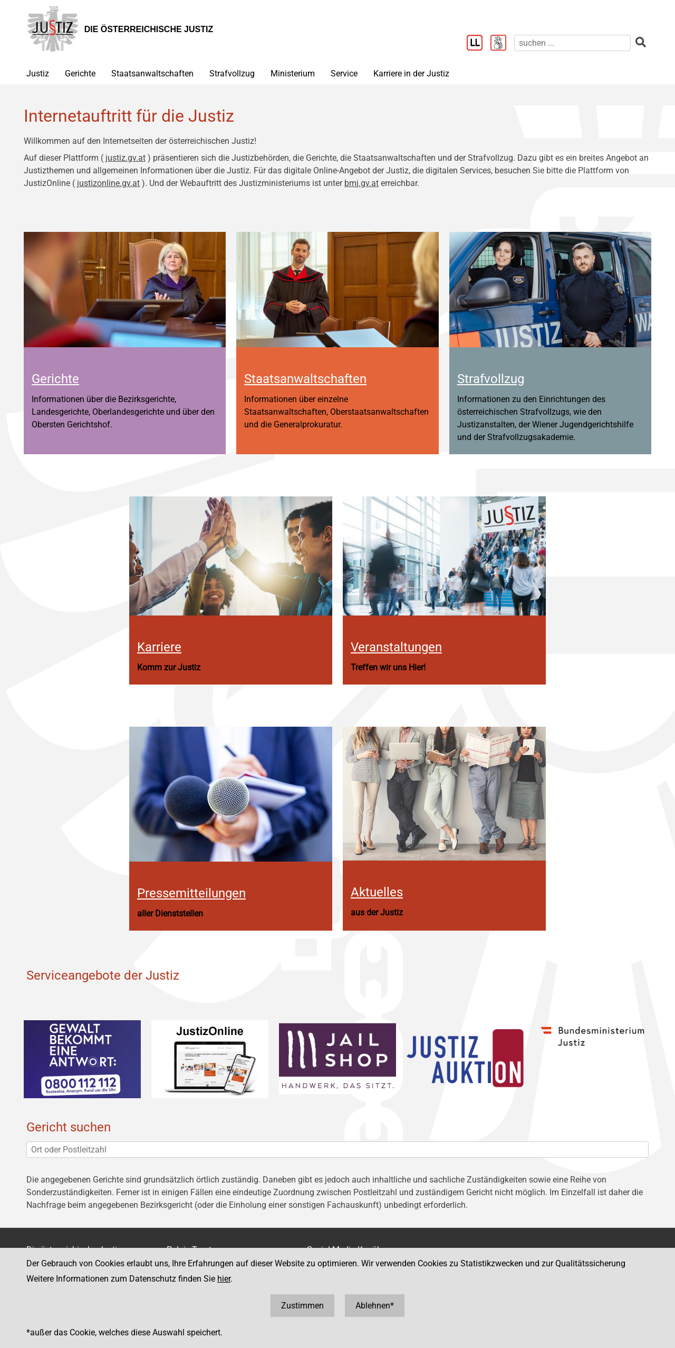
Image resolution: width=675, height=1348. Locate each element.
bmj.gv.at (361, 183)
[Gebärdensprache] (502, 44)
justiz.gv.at (125, 158)
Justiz (37, 74)
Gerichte (80, 74)
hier (223, 1279)
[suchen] (572, 43)
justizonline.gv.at (108, 183)
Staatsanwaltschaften (152, 74)
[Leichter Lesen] (478, 44)
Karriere (159, 647)
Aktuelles (377, 892)
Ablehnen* (374, 1306)
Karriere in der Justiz (411, 74)
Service (344, 74)
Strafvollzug (232, 74)
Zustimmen (302, 1306)
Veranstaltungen (396, 647)
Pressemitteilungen (191, 893)
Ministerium (293, 74)
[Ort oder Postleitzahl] (337, 1149)
